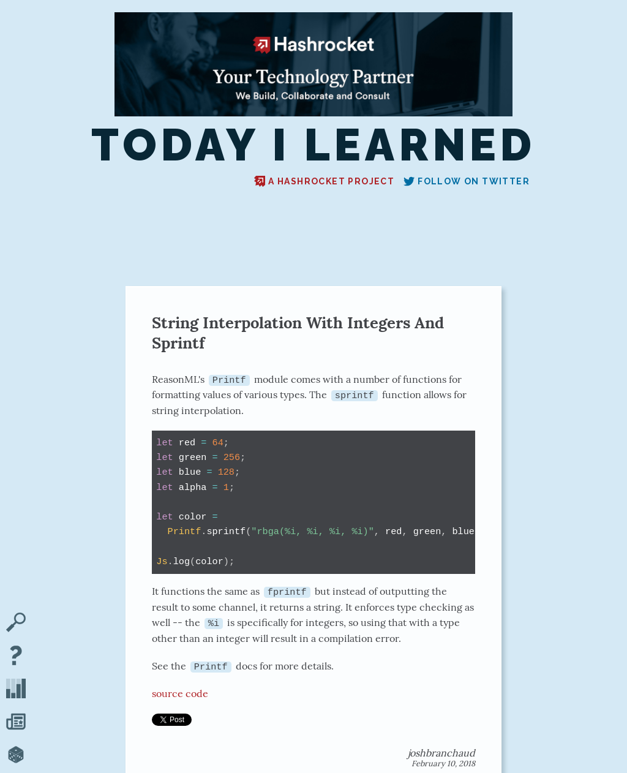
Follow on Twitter (467, 181)
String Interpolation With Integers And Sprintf (298, 332)
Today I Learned (313, 146)
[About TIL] (16, 657)
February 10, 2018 (443, 763)
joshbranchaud (441, 752)
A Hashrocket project (324, 181)
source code (180, 693)
